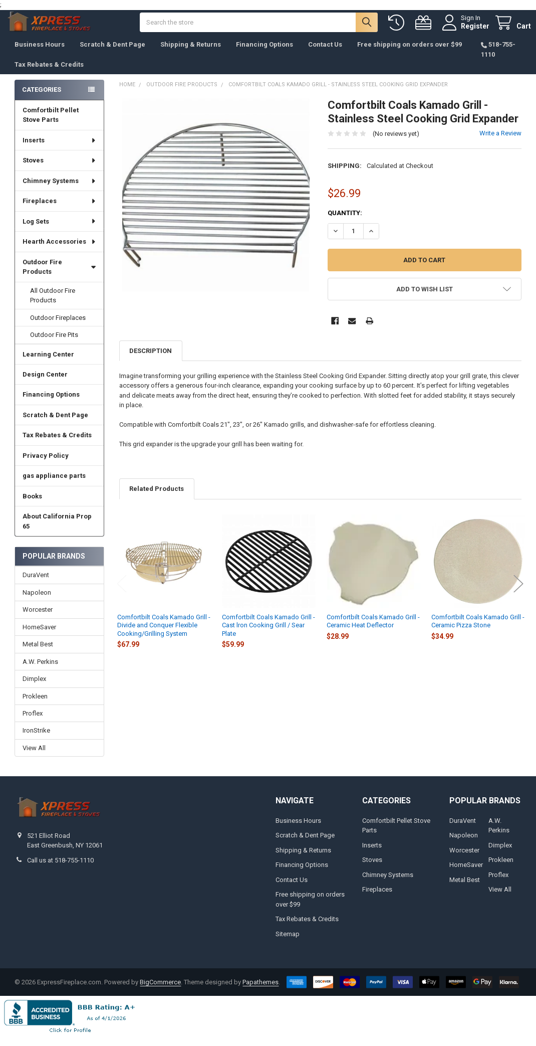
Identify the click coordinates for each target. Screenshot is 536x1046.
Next (518, 593)
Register (465, 31)
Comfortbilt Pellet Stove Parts (51, 125)
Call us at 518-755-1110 (60, 870)
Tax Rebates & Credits (49, 74)
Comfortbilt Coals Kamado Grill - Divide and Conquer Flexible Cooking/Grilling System (163, 635)
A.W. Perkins (40, 671)
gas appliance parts (54, 485)
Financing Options (264, 54)
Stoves (60, 170)
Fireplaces (60, 211)
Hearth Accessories (60, 251)
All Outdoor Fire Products (52, 305)
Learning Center (48, 364)
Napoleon (37, 602)
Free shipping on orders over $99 (409, 54)
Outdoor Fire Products (59, 277)
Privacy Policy (46, 465)
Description (150, 361)
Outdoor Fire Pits (54, 344)
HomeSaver (39, 637)
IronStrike (36, 740)
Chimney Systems (60, 191)
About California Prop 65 (57, 531)
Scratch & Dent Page (112, 54)
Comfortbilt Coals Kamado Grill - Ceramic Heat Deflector (373, 631)
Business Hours (40, 54)
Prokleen (35, 706)
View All (34, 758)
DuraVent (36, 585)
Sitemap (288, 944)
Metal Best (38, 654)
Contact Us (325, 54)
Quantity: (345, 223)
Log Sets (60, 231)
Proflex (33, 723)
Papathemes (260, 991)
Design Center (45, 384)
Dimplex (34, 688)
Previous (122, 593)
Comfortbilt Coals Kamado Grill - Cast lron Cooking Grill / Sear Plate (268, 635)
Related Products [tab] (156, 498)
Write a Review (500, 143)
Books (32, 506)
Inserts (60, 150)
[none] (216, 205)
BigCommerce (160, 991)
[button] (424, 299)
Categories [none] (41, 99)
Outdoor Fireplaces (58, 327)
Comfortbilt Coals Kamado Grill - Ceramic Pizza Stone (477, 631)
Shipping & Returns (190, 54)
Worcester (38, 619)
